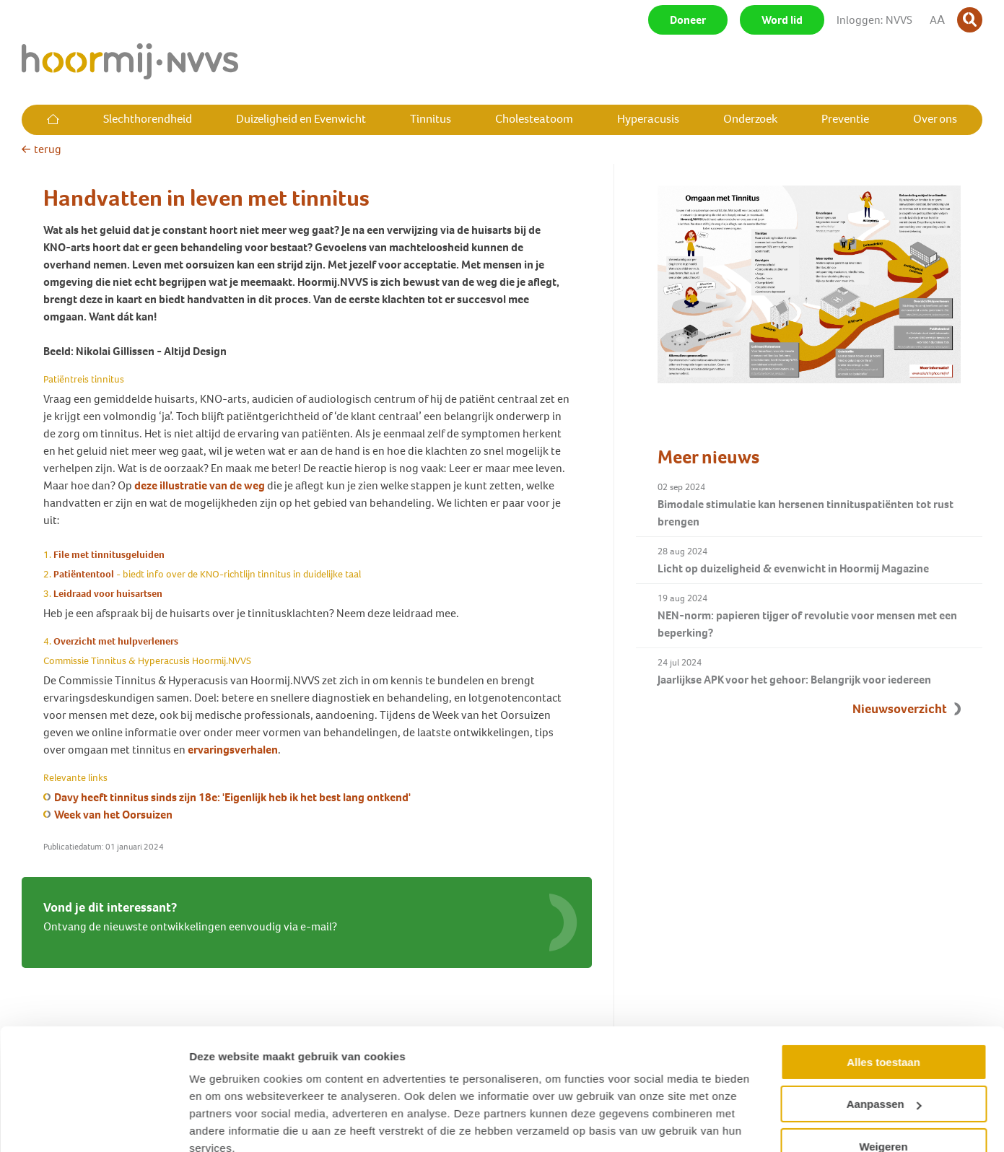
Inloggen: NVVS (874, 19)
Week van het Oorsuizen (113, 814)
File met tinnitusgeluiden (109, 555)
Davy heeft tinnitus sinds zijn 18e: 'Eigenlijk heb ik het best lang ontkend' (232, 797)
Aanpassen (884, 1040)
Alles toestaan (883, 998)
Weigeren (883, 1082)
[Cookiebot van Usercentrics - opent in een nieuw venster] (93, 1124)
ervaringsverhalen (233, 749)
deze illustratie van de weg (199, 485)
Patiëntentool (83, 574)
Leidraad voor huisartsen (107, 594)
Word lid (782, 19)
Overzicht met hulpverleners (115, 641)
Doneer (688, 19)
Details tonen (223, 1123)
